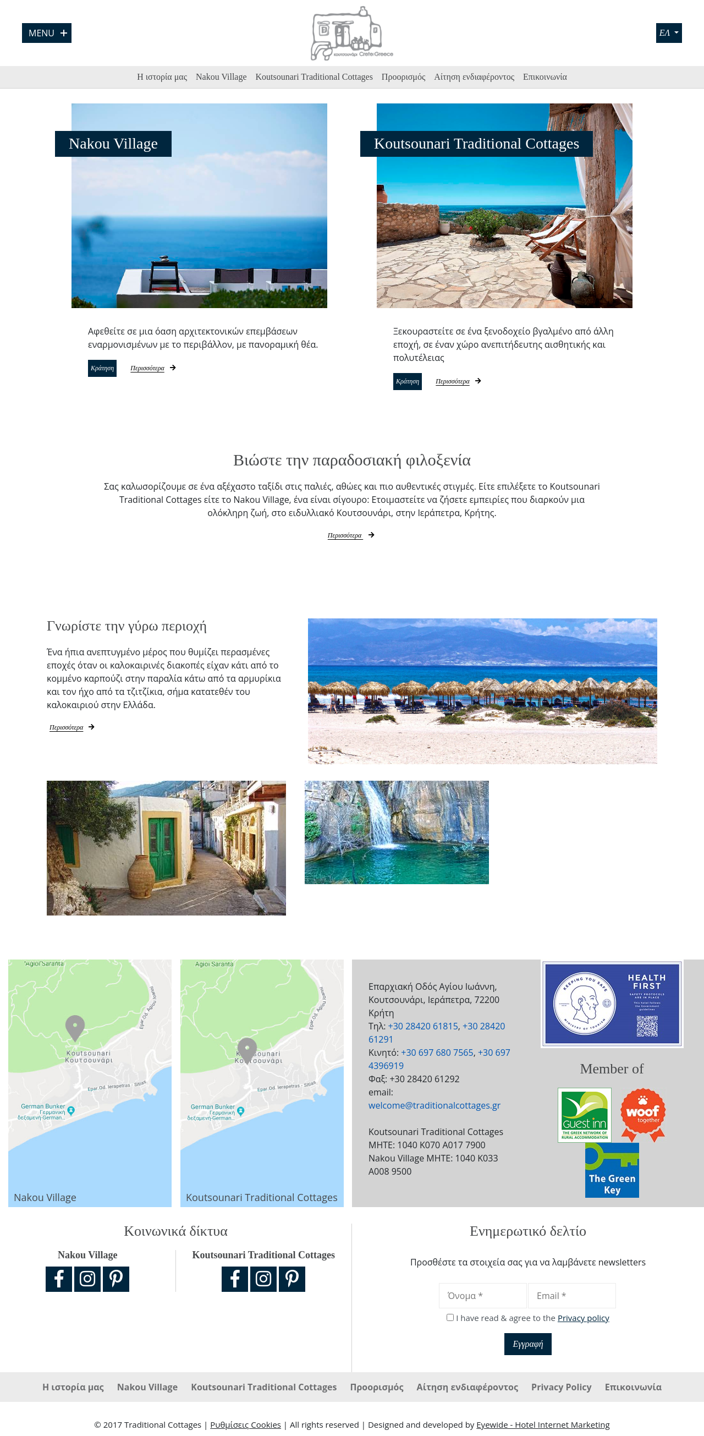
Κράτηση (114, 369)
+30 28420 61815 (423, 1029)
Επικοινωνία (545, 76)
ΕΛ (664, 32)
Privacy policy (583, 1320)
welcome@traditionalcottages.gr (435, 1108)
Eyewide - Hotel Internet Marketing (542, 1427)
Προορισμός (403, 76)
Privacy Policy (562, 1390)
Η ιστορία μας (162, 76)
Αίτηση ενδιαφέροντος (474, 76)
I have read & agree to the (532, 1320)
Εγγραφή (528, 1346)
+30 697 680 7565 (437, 1055)
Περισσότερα (180, 369)
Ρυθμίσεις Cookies (245, 1427)
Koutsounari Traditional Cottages (314, 76)
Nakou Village (221, 76)
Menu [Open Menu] (48, 33)
